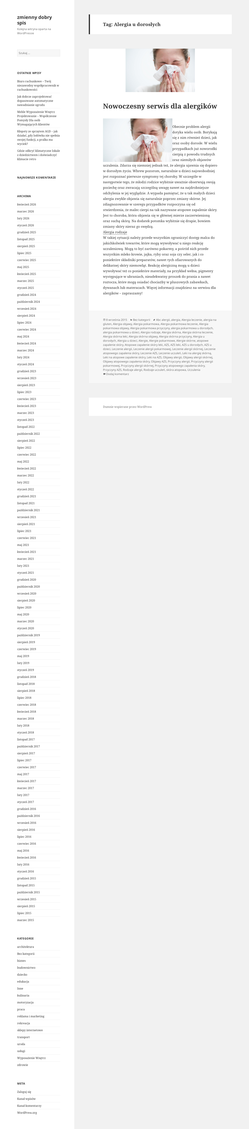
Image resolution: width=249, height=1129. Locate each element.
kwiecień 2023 (26, 406)
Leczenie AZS (148, 353)
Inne (20, 988)
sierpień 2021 (26, 524)
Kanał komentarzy (29, 1106)
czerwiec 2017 (26, 767)
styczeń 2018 (25, 732)
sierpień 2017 (26, 753)
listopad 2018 (26, 684)
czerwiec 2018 (26, 705)
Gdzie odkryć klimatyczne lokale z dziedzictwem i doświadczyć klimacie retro (38, 155)
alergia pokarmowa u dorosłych (192, 328)
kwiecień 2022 (26, 468)
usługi (21, 1051)
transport (23, 1037)
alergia (175, 320)
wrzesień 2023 (26, 378)
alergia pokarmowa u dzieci (121, 332)
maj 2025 (23, 267)
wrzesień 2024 (26, 309)
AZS (166, 345)
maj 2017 (23, 774)
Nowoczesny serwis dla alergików (160, 105)
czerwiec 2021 (26, 538)
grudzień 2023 (26, 371)
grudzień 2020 (26, 580)
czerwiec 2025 (26, 260)
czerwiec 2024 (26, 329)
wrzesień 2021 (26, 517)
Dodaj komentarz (117, 374)
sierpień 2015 (26, 906)
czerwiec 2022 (26, 454)
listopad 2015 (26, 885)
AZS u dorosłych (192, 345)
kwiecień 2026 (26, 204)
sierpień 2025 (26, 246)
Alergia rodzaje (115, 232)
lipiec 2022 (24, 448)
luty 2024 (23, 357)
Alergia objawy (122, 324)
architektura (25, 947)
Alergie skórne (185, 341)
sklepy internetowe (30, 1030)
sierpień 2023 (26, 385)
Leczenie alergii (122, 349)
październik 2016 (28, 816)
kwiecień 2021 (26, 552)
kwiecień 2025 (26, 274)
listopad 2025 (26, 239)
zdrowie (22, 1065)
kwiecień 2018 (26, 712)
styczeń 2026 (25, 225)
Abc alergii (163, 320)
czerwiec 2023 (26, 399)
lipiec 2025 (24, 253)
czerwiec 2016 (26, 844)
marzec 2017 (25, 788)
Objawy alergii (172, 357)
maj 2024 (23, 336)
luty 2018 (23, 725)
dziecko (22, 974)
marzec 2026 (25, 211)
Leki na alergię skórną (196, 353)
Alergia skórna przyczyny (175, 336)
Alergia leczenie (192, 320)
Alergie (143, 341)
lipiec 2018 (24, 698)
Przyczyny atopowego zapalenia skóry (180, 366)
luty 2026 (23, 218)
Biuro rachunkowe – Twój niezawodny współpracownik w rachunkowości (38, 85)
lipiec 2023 (24, 392)
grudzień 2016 (26, 809)
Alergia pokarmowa (146, 324)
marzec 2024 (25, 350)
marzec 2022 (25, 475)
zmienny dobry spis (34, 20)
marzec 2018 (25, 718)
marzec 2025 (25, 281)
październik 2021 (28, 510)
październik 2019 (28, 635)
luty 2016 (23, 864)
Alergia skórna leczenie (197, 332)
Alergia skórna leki (115, 336)
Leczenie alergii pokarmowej (152, 349)
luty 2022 (23, 482)
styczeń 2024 (25, 364)
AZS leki (175, 345)
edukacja (23, 981)
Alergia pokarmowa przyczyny (150, 328)
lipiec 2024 (24, 322)
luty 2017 (23, 795)
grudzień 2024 (26, 295)
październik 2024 (28, 302)
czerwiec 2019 (26, 649)
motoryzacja (25, 1002)
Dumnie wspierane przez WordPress (127, 407)
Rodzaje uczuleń (154, 370)
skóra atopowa (176, 370)
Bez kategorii (26, 954)
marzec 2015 (25, 920)
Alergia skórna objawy (143, 336)
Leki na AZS (154, 357)
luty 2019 (23, 663)
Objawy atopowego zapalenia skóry (126, 361)
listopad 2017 (26, 739)
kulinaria (23, 995)
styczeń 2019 (25, 670)
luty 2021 (23, 566)
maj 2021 (23, 545)
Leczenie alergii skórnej (187, 349)
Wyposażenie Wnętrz (31, 1058)
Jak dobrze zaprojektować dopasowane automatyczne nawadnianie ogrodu (35, 101)
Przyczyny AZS (112, 370)
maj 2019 (23, 656)
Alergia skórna (171, 332)
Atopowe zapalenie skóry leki (144, 345)
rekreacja (23, 1023)
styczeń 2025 (25, 288)
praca (21, 1009)
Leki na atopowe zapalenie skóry (124, 357)
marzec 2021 (25, 559)
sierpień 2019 (26, 642)
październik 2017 (28, 746)
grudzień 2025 (26, 232)
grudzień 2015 (26, 878)
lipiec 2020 (24, 607)
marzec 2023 (25, 413)
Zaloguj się (24, 1092)
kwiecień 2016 (26, 857)
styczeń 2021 (25, 573)
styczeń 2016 (25, 871)
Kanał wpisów (26, 1099)
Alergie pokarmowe (162, 341)
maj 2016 (23, 850)
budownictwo (26, 968)
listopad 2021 (26, 503)
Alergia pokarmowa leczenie (179, 324)
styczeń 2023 (25, 420)
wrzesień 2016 (26, 823)
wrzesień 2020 (26, 593)
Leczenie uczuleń (170, 353)
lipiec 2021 (24, 531)
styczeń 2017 (25, 802)
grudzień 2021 (26, 496)
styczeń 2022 (25, 489)
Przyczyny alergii (179, 361)
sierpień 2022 (26, 441)
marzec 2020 (25, 621)
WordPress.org (27, 1113)
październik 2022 (28, 434)
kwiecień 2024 (26, 343)
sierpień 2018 (26, 691)
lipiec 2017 (24, 760)
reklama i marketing (30, 1016)
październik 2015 (28, 892)
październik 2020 (28, 586)
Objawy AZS (158, 361)
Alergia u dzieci (127, 341)
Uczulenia (193, 370)
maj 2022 (23, 461)
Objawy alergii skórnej (197, 357)
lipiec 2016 (24, 837)
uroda (21, 1044)
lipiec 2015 (24, 913)
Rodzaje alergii (132, 370)
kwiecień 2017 (26, 781)
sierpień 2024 (26, 316)
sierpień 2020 (26, 600)
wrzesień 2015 (26, 899)
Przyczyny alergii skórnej (137, 366)
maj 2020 (23, 614)
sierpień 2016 (26, 830)
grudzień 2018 (26, 677)
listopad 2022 (26, 427)
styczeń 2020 (25, 628)
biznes (21, 961)
